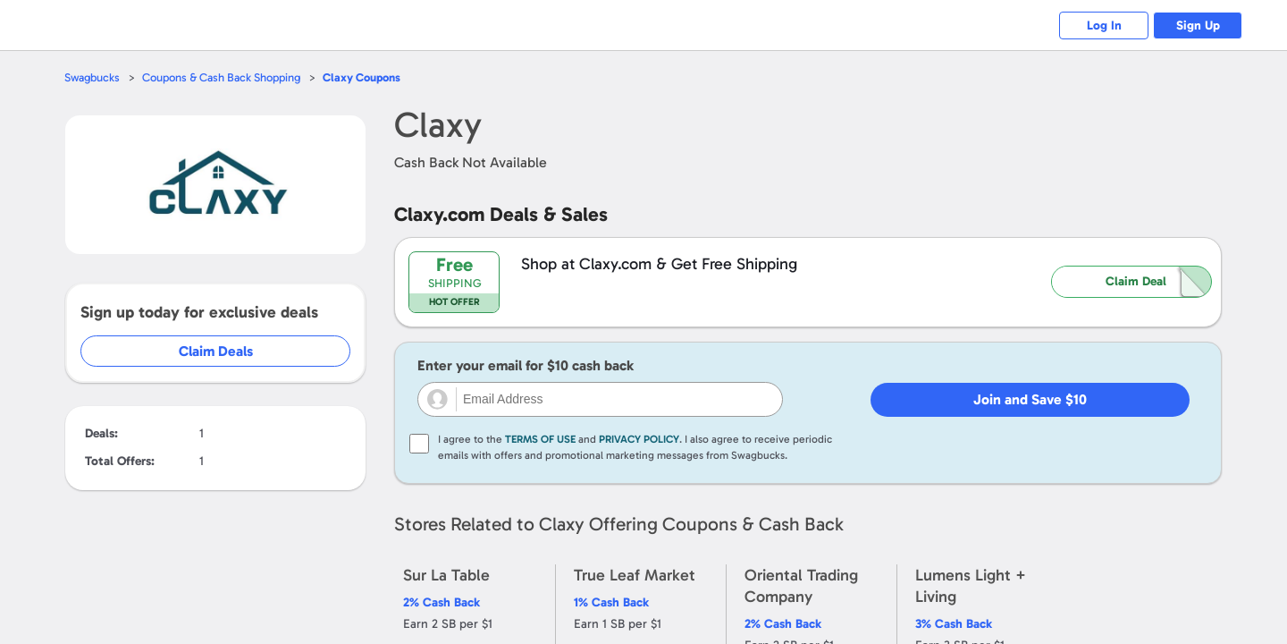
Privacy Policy (639, 439)
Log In (1104, 25)
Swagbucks (92, 77)
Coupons (361, 77)
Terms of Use (540, 439)
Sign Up (1198, 25)
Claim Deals (216, 351)
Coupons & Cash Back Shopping (221, 77)
